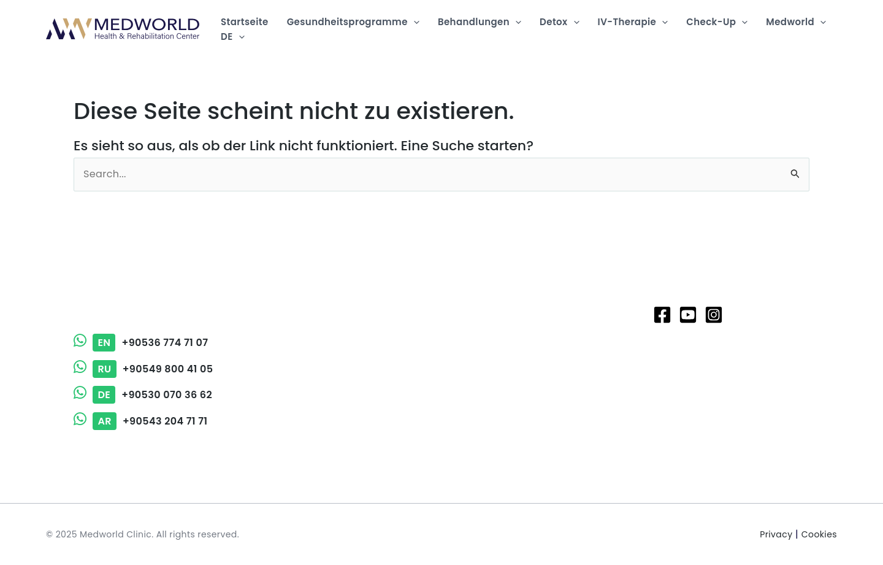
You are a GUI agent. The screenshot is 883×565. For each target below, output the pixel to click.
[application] (413, 22)
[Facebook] (662, 315)
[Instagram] (714, 315)
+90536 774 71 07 (141, 343)
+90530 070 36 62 (143, 395)
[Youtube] (688, 315)
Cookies (819, 534)
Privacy (776, 534)
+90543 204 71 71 (141, 421)
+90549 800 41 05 (143, 369)
